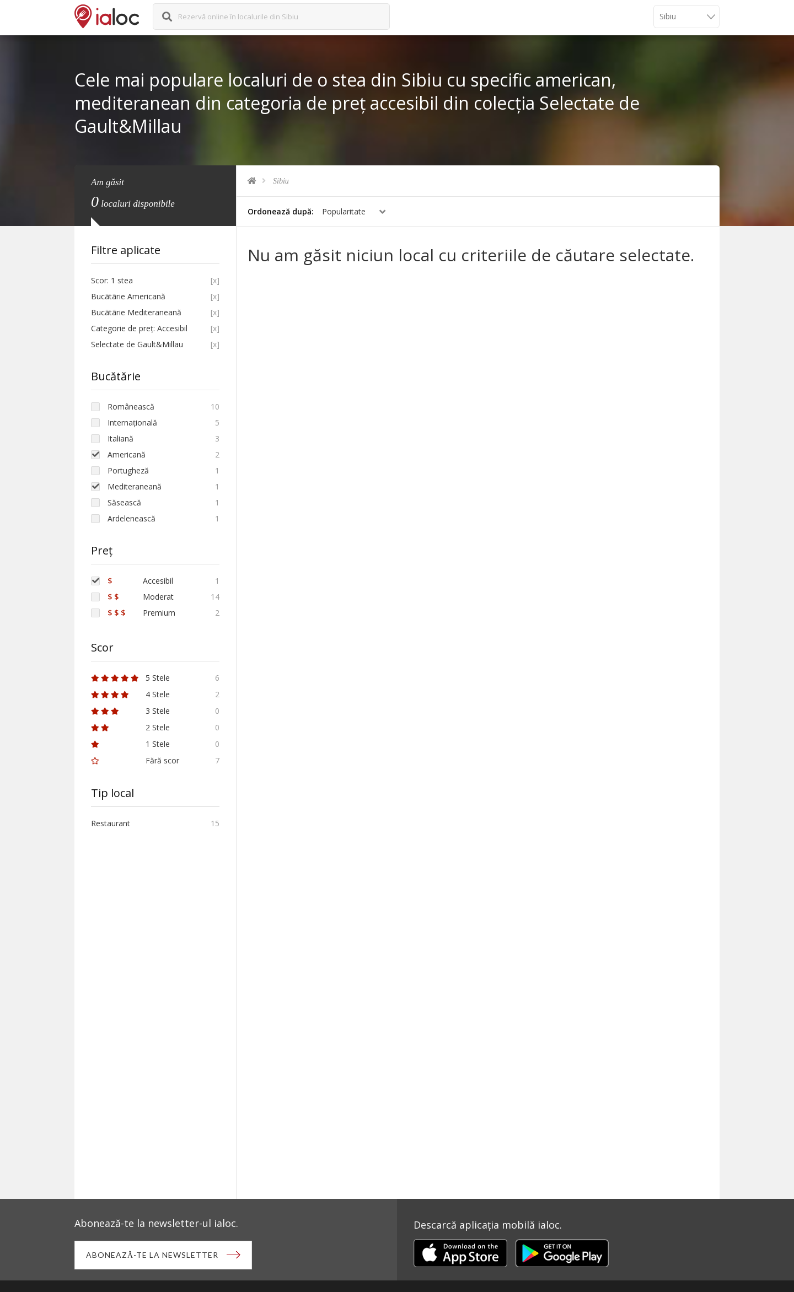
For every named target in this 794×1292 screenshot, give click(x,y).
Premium (141, 612)
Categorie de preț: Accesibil (139, 328)
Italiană (120, 438)
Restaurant (110, 823)
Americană (127, 454)
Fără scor (135, 760)
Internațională (132, 422)
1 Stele (130, 744)
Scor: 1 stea (112, 280)
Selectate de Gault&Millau (137, 344)
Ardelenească (131, 518)
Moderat (141, 596)
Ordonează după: (281, 211)
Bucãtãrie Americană (128, 296)
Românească (131, 406)
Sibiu (281, 181)
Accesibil (140, 580)
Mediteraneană (135, 486)
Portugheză (128, 470)
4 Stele (130, 694)
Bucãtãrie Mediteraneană (136, 312)
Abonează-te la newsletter (152, 1254)
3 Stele (130, 711)
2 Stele (130, 727)
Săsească (124, 502)
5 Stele (130, 677)
